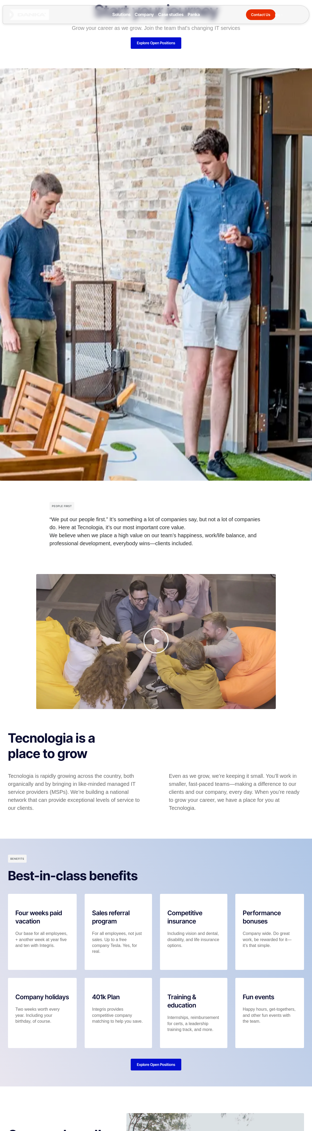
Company (144, 14)
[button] (156, 642)
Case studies (170, 14)
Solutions (121, 14)
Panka (194, 14)
